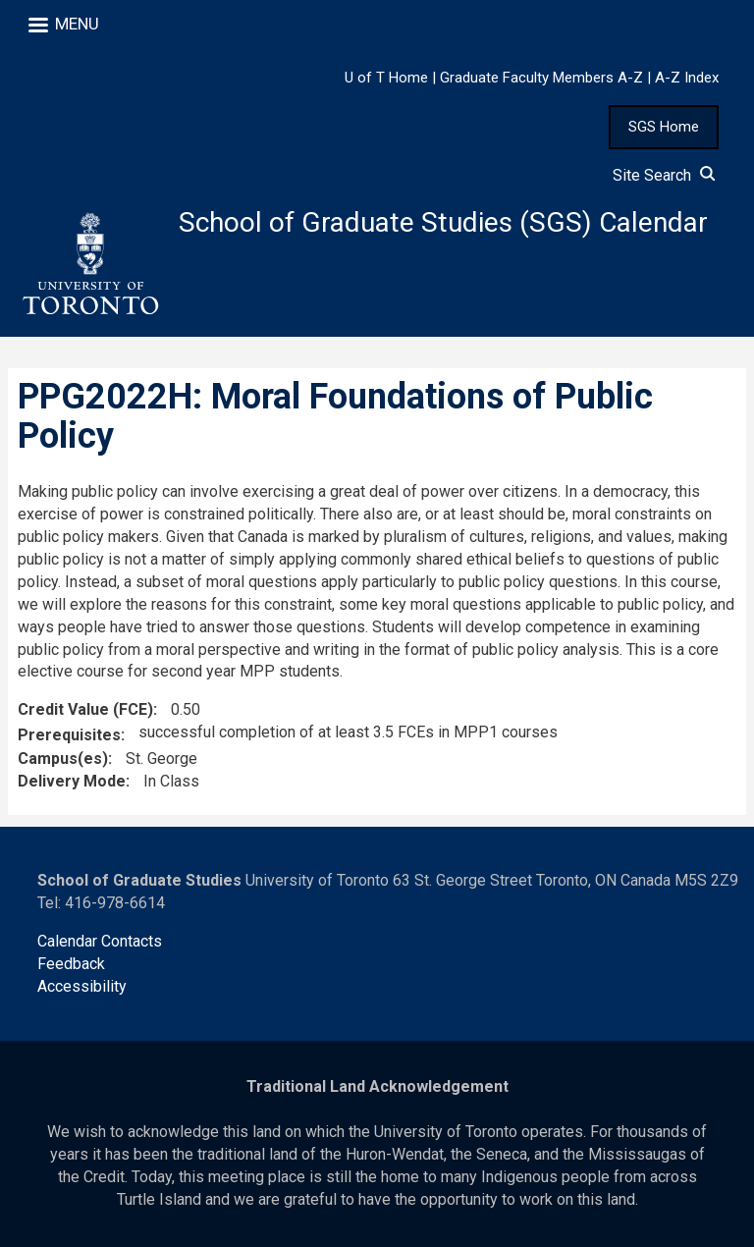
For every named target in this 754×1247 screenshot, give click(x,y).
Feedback (71, 963)
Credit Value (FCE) (85, 709)
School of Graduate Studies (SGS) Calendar (443, 222)
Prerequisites (69, 735)
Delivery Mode (72, 781)
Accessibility (82, 986)
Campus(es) (63, 758)
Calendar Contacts (99, 941)
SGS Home (663, 127)
